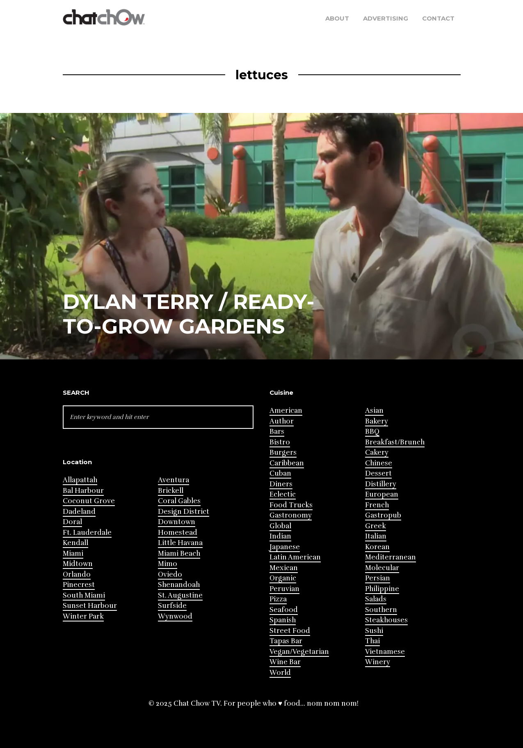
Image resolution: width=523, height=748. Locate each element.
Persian (377, 578)
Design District (183, 511)
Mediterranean (390, 557)
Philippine (382, 589)
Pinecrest (79, 584)
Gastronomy (290, 515)
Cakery (376, 452)
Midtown (78, 563)
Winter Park (83, 616)
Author (281, 421)
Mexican (283, 568)
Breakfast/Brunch (395, 442)
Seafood (283, 609)
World (280, 672)
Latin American (295, 557)
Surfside (172, 605)
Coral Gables (179, 501)
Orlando (77, 574)
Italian (375, 536)
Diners (280, 484)
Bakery (376, 421)
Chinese (378, 463)
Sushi (374, 630)
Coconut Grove (89, 501)
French (377, 505)
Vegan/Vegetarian (299, 651)
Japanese (284, 547)
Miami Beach (179, 553)
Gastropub (383, 515)
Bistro (279, 442)
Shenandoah (179, 584)
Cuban (280, 473)
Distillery (380, 484)
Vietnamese (385, 651)
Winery (377, 662)
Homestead (177, 532)
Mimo (167, 563)
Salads (375, 599)
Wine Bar (285, 662)
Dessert (378, 473)
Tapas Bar (285, 641)
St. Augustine (180, 595)
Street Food (289, 630)
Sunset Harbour (90, 605)
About (337, 18)
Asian (374, 410)
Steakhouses (386, 620)
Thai (372, 641)
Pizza (278, 599)
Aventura (173, 480)
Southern (381, 609)
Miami (73, 553)
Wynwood (175, 616)
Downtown (176, 522)
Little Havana (180, 543)
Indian (280, 536)
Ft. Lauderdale (87, 532)
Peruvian (284, 589)
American (285, 410)
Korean (377, 547)
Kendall (75, 543)
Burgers (283, 452)
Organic (282, 578)
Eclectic (282, 494)
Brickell (170, 490)
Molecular (382, 568)
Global (280, 526)
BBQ (372, 431)
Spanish (282, 620)
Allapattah (80, 480)
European (381, 494)
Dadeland (79, 511)
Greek (375, 526)
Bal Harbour (83, 490)
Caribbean (286, 463)
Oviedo (170, 574)
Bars (276, 431)
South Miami (84, 595)
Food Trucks (291, 505)
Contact (438, 18)
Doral (72, 522)
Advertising (385, 18)
